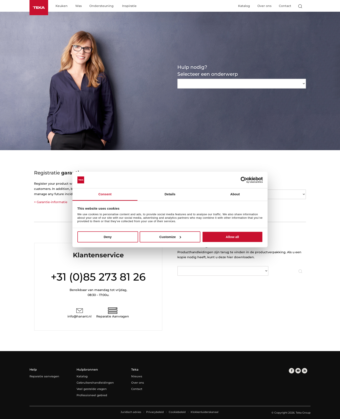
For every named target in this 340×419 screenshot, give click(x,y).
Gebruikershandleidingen (95, 382)
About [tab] (235, 194)
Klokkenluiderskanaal (204, 412)
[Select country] (309, 6)
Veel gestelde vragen (92, 389)
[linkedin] (304, 370)
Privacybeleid (155, 412)
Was (78, 6)
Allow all (232, 237)
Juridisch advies (131, 412)
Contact (285, 6)
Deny (108, 237)
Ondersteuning (101, 6)
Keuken (62, 6)
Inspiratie (129, 6)
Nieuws (136, 376)
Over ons (264, 6)
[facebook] (291, 370)
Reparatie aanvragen (44, 376)
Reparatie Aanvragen (112, 316)
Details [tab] (170, 194)
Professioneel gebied (92, 395)
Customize (170, 237)
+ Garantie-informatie (50, 202)
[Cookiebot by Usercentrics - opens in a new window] (244, 180)
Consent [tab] (105, 194)
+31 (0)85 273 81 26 (98, 277)
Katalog (244, 6)
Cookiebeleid (177, 412)
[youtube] (298, 370)
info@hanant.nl (79, 316)
